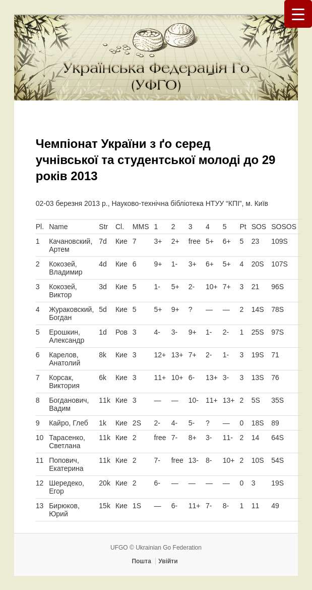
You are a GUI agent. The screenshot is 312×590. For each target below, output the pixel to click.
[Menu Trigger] (298, 14)
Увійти (167, 561)
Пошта (141, 561)
